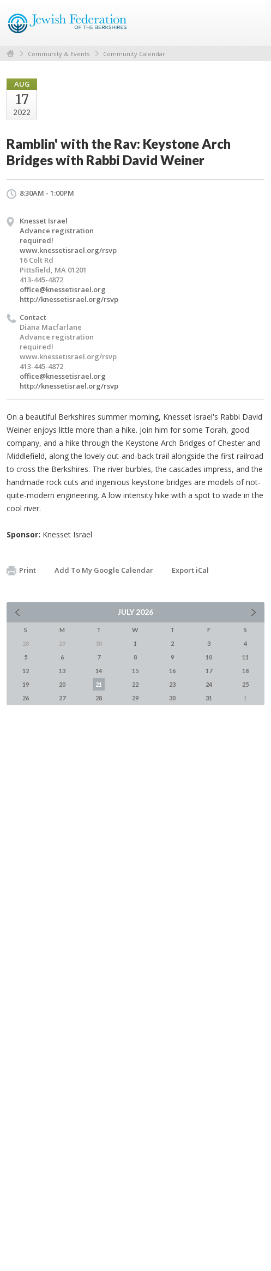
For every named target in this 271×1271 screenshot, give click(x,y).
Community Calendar (134, 54)
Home (10, 53)
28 (98, 697)
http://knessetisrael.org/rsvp (69, 299)
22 (135, 684)
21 (98, 684)
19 (25, 684)
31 (209, 697)
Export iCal (190, 570)
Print (21, 570)
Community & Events (58, 54)
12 (25, 670)
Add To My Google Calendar (104, 570)
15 (135, 670)
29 (135, 697)
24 (209, 684)
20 (62, 684)
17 (209, 670)
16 (172, 670)
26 (25, 697)
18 (245, 670)
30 (172, 697)
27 (62, 697)
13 (62, 670)
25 (245, 684)
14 (98, 670)
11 (245, 657)
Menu (251, 23)
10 (209, 657)
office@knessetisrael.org (63, 289)
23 (172, 684)
